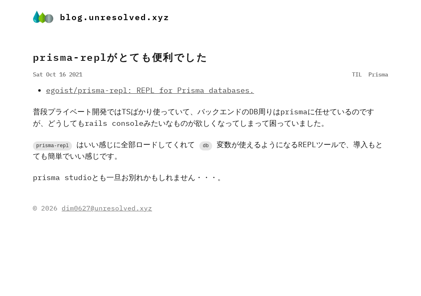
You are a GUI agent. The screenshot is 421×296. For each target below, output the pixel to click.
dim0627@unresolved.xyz (107, 208)
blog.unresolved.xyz (101, 17)
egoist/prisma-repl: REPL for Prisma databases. (150, 90)
